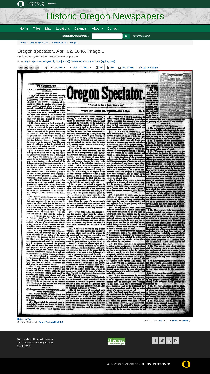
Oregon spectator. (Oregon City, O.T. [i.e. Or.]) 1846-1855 (52, 61)
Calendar (81, 28)
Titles (36, 28)
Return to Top (24, 319)
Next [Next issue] (86, 67)
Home (24, 28)
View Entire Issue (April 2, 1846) (99, 61)
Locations (63, 28)
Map (48, 28)
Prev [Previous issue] (75, 67)
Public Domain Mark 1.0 (51, 322)
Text (100, 67)
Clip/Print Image (149, 67)
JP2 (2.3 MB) (127, 67)
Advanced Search (141, 36)
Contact (112, 28)
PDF (112, 67)
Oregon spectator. (39, 42)
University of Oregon (125, 364)
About (97, 28)
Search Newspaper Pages (75, 36)
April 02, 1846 (59, 42)
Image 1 (74, 42)
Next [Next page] (60, 67)
